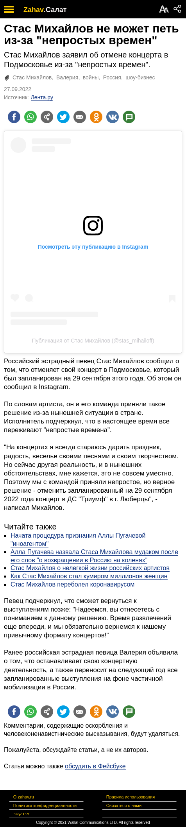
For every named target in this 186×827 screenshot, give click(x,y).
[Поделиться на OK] (96, 117)
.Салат (55, 10)
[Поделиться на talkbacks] (129, 117)
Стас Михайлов (32, 77)
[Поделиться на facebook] (14, 117)
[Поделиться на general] (47, 117)
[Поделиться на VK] (112, 117)
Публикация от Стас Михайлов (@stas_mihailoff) (93, 340)
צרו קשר (21, 813)
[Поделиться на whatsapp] (30, 117)
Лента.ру (42, 97)
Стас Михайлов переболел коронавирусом (72, 584)
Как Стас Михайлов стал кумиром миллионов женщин (89, 576)
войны (91, 77)
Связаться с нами (123, 805)
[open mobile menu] (9, 9)
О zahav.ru (23, 797)
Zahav (33, 10)
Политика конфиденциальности (45, 805)
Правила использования (130, 797)
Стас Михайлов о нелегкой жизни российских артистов (90, 568)
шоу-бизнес (140, 77)
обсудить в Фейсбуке (95, 766)
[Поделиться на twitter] (63, 117)
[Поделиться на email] (79, 117)
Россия (112, 77)
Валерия (67, 77)
